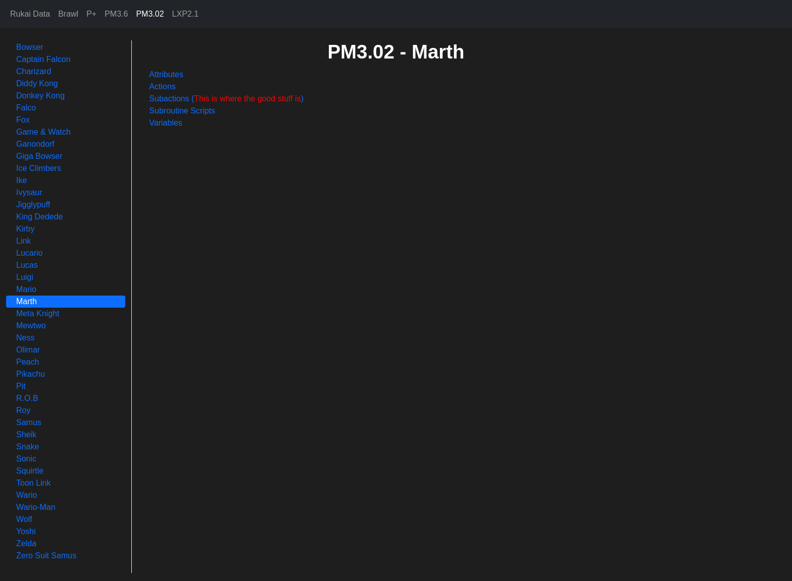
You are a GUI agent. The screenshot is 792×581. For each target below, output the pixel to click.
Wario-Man (36, 507)
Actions (162, 86)
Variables (165, 123)
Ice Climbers (38, 168)
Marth (26, 301)
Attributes (166, 74)
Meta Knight (37, 313)
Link (23, 241)
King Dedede (39, 216)
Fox (23, 119)
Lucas (27, 265)
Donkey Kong (40, 95)
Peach (27, 362)
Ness (25, 337)
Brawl (68, 14)
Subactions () (226, 98)
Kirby (25, 228)
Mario (26, 289)
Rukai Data (30, 14)
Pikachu (30, 374)
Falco (26, 107)
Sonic (26, 458)
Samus (28, 422)
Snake (27, 446)
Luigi (24, 277)
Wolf (24, 519)
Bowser (29, 47)
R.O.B (27, 398)
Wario (26, 495)
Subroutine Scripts (182, 110)
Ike (21, 180)
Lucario (29, 253)
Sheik (26, 434)
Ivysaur (29, 192)
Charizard (33, 71)
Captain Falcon (43, 59)
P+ (91, 14)
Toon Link (33, 483)
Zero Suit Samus (46, 555)
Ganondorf (35, 144)
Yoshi (26, 531)
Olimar (28, 349)
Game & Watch (43, 132)
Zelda (26, 543)
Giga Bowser (39, 156)
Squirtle (29, 471)
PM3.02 (150, 14)
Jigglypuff (33, 204)
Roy (23, 410)
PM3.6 (116, 14)
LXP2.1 (185, 14)
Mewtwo (31, 325)
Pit (21, 386)
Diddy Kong (37, 83)
